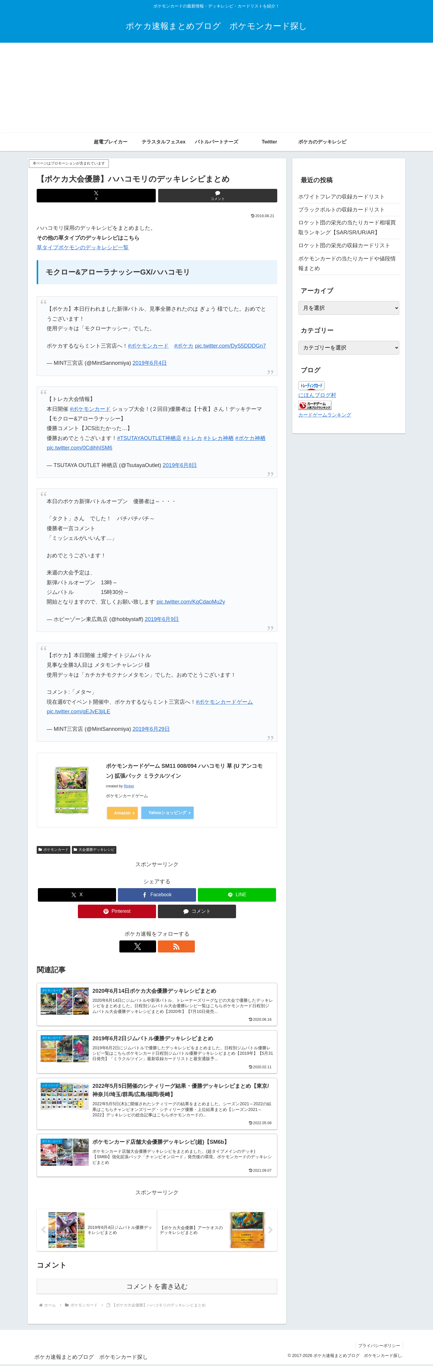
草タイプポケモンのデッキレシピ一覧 (83, 248)
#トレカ (192, 438)
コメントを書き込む (157, 1288)
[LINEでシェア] (237, 894)
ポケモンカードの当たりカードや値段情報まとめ (347, 263)
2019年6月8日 (180, 465)
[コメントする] (217, 195)
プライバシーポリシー (379, 1347)
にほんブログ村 (317, 395)
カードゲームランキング (324, 414)
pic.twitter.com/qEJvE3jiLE (78, 712)
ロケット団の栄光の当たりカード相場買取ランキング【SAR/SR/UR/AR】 (347, 227)
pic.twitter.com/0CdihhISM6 (79, 448)
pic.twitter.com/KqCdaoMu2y (190, 602)
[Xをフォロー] (150, 946)
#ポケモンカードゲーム (224, 702)
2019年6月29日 (151, 729)
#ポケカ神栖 (250, 438)
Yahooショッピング (167, 812)
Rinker (129, 786)
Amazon (122, 812)
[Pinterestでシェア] (117, 910)
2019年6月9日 (162, 619)
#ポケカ (183, 346)
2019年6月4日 (150, 363)
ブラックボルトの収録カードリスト (341, 210)
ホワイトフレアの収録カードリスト (341, 197)
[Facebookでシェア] (157, 894)
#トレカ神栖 (219, 438)
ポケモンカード (53, 849)
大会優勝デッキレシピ (94, 849)
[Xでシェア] (96, 195)
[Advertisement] (216, 88)
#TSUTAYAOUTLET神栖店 (149, 438)
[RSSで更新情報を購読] (164, 946)
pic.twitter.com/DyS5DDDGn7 (230, 346)
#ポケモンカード (148, 346)
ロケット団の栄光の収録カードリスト (344, 245)
